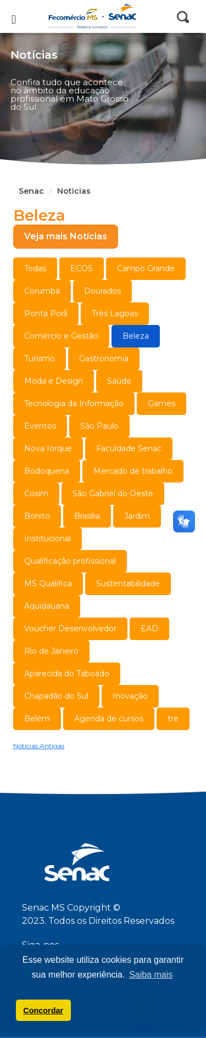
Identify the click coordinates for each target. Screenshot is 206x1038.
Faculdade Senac (129, 448)
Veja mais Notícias (65, 236)
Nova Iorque (48, 448)
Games (161, 403)
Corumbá (42, 291)
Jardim (137, 516)
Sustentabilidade (128, 583)
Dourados (102, 291)
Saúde (119, 381)
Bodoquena (46, 471)
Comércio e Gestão (61, 336)
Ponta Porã (46, 313)
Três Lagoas (115, 313)
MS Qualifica (48, 583)
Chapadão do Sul (56, 696)
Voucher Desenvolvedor (70, 628)
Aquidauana (46, 606)
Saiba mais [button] (150, 974)
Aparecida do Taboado (66, 673)
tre (173, 718)
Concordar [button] (43, 1010)
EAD (149, 628)
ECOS (81, 268)
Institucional (47, 538)
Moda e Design (53, 381)
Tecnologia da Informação (74, 403)
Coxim (36, 493)
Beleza (136, 336)
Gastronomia (104, 358)
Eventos (40, 426)
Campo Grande (146, 268)
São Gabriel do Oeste (113, 493)
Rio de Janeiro (51, 651)
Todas (35, 268)
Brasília (87, 516)
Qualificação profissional (70, 561)
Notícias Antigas (38, 746)
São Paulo (99, 426)
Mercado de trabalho (132, 471)
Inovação (130, 696)
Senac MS (103, 16)
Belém (37, 718)
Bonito (37, 516)
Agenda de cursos (108, 718)
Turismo (39, 358)
